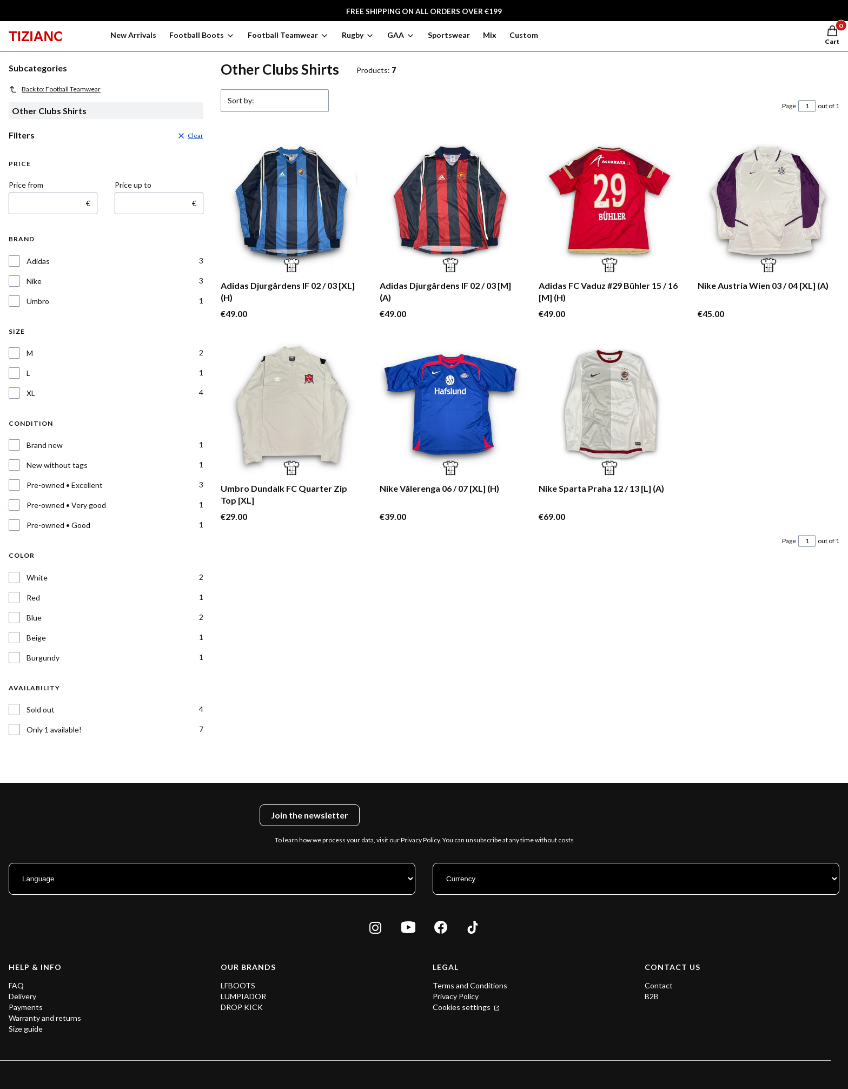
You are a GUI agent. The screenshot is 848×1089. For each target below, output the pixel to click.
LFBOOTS (238, 985)
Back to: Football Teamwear (55, 89)
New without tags (57, 465)
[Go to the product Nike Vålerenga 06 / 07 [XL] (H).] (450, 407)
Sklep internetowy (411, 1075)
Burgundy (43, 657)
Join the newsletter (309, 815)
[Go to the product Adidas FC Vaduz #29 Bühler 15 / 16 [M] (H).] (609, 204)
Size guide (26, 1028)
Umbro (38, 301)
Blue (34, 617)
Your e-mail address (284, 796)
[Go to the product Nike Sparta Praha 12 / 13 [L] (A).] (609, 407)
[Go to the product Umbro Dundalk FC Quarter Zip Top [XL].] (291, 407)
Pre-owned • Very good (66, 505)
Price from (26, 184)
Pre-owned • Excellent (65, 485)
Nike (34, 281)
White (37, 577)
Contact (659, 985)
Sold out (41, 709)
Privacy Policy (456, 996)
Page (789, 106)
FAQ (16, 985)
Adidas (38, 261)
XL (31, 393)
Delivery (22, 996)
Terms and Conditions (470, 985)
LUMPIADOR (243, 996)
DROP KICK (242, 1007)
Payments (26, 1007)
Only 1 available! (54, 729)
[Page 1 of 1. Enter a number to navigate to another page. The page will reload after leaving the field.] (807, 106)
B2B (652, 996)
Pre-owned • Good (58, 525)
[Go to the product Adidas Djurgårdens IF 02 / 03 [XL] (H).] (291, 204)
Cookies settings (462, 1007)
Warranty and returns (45, 1017)
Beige (36, 637)
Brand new (45, 445)
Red (33, 597)
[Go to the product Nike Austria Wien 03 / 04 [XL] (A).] (768, 204)
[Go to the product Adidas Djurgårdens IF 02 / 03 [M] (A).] (450, 204)
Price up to (133, 184)
